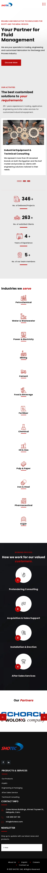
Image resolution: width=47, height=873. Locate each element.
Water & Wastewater (23, 320)
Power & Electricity (23, 339)
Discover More (11, 62)
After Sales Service (10, 792)
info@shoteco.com (14, 821)
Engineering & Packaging (12, 788)
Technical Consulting (10, 797)
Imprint (24, 862)
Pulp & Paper (23, 468)
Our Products (7, 778)
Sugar (23, 523)
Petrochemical (24, 302)
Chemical (23, 431)
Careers (36, 862)
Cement (23, 376)
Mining (23, 357)
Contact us (24, 865)
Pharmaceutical (23, 505)
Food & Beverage (23, 394)
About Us (12, 862)
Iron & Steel (23, 486)
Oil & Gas (23, 449)
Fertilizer (23, 413)
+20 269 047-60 (13, 817)
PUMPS (4, 783)
